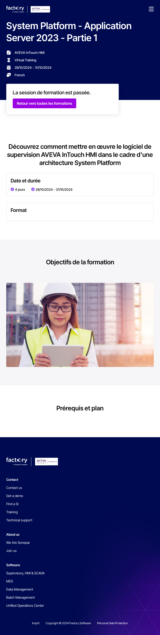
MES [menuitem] (9, 581)
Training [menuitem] (12, 512)
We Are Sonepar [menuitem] (18, 542)
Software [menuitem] (13, 565)
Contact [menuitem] (12, 479)
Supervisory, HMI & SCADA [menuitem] (25, 573)
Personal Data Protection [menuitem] (112, 623)
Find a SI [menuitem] (12, 504)
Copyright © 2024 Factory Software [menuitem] (68, 623)
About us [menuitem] (12, 534)
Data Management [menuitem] (19, 589)
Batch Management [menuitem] (20, 597)
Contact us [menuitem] (14, 488)
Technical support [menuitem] (19, 520)
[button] (151, 9)
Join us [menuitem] (11, 551)
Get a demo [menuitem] (14, 496)
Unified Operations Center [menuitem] (25, 605)
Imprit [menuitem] (35, 623)
